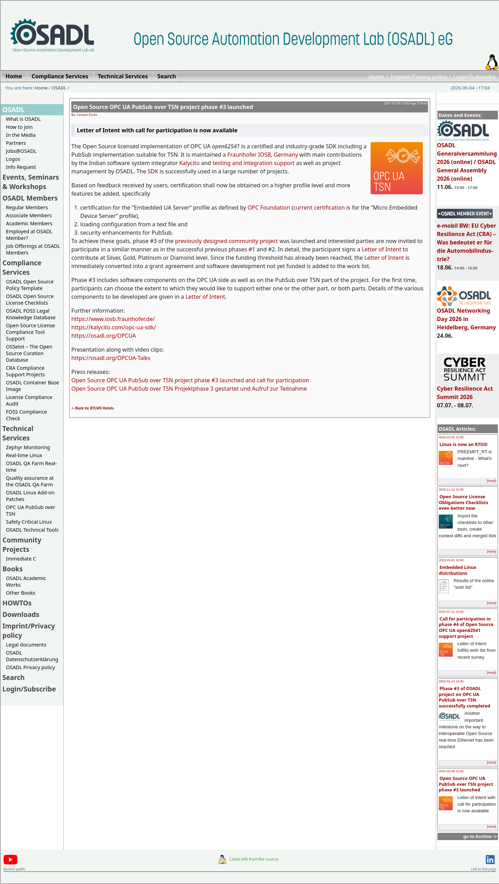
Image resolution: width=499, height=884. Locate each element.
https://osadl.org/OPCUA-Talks (110, 358)
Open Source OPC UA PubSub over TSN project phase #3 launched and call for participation (190, 380)
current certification (319, 207)
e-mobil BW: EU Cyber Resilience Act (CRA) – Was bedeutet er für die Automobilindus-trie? (466, 239)
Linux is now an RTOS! (463, 444)
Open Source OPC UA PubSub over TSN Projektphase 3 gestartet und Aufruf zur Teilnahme (189, 388)
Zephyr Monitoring (28, 447)
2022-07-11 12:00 (451, 611)
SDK (153, 171)
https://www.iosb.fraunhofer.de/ (113, 319)
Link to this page (483, 869)
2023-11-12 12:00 (451, 489)
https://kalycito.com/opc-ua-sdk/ (113, 327)
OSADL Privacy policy (30, 667)
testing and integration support (254, 163)
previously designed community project (226, 241)
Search (13, 677)
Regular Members (27, 207)
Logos (13, 159)
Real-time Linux (24, 455)
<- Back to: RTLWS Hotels (92, 408)
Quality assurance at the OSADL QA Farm (30, 481)
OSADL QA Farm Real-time (31, 466)
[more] (491, 481)
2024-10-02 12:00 (451, 437)
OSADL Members (30, 198)
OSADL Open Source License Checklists (30, 299)
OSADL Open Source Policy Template (30, 284)
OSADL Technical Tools (32, 529)
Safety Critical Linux (29, 521)
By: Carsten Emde (84, 114)
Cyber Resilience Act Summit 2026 (465, 389)
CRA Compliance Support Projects (25, 371)
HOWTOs (17, 603)
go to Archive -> (480, 836)
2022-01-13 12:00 (451, 681)
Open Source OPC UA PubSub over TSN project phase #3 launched (466, 784)
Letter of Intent (381, 249)
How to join (19, 127)
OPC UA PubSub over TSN (30, 510)
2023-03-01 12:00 (451, 560)
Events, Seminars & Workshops (30, 181)
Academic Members (29, 223)
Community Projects (21, 544)
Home (377, 76)
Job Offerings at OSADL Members (33, 249)
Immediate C (21, 558)
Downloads (20, 614)
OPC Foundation (268, 207)
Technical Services (17, 433)
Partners (16, 143)
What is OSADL (23, 119)
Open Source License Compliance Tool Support (30, 332)
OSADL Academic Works (26, 581)
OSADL (59, 88)
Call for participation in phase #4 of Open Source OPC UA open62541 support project (466, 627)
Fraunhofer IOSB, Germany (262, 154)
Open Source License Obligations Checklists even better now (463, 502)
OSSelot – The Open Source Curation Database (29, 353)
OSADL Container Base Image (32, 385)
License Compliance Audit (29, 400)
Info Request (21, 167)
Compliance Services (21, 267)
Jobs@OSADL (21, 151)
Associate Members (29, 215)
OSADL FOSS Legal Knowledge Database (31, 314)
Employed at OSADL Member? (29, 234)
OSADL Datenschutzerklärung (32, 656)
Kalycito (189, 163)
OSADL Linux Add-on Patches (30, 495)
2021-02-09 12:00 (451, 771)
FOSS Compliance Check (26, 415)
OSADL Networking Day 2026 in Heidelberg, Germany (466, 315)
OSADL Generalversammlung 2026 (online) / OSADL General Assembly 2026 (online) (467, 158)
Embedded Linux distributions (457, 570)
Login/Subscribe (474, 76)
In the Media (20, 135)
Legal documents (26, 644)
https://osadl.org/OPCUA (103, 335)
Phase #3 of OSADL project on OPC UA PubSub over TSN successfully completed (464, 697)
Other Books (20, 592)
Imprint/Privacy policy (418, 76)
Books (12, 568)
